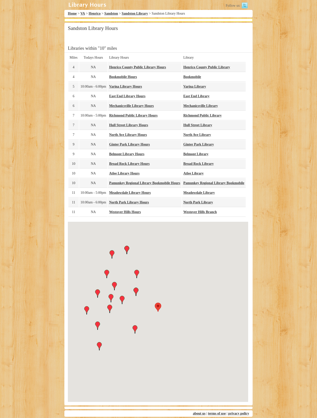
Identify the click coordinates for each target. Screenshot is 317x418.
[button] (158, 307)
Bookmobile (192, 77)
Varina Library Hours (125, 86)
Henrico (95, 13)
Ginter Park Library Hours (129, 144)
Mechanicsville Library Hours (131, 106)
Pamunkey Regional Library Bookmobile (213, 183)
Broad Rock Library (198, 164)
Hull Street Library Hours (128, 125)
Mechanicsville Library (200, 106)
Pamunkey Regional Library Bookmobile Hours (144, 183)
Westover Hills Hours (125, 212)
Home (72, 13)
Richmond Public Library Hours (133, 115)
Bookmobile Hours (123, 77)
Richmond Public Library (202, 115)
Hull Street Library (197, 125)
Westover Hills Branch (200, 212)
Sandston (111, 13)
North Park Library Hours (129, 202)
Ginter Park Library (198, 144)
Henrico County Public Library (206, 67)
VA (82, 13)
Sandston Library (135, 13)
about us (199, 413)
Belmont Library (196, 154)
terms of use (217, 413)
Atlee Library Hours (124, 173)
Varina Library (194, 86)
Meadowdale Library (199, 193)
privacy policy (238, 413)
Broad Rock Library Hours (129, 164)
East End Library (196, 96)
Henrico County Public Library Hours (137, 67)
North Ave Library (197, 135)
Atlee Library (193, 173)
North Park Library (198, 202)
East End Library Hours (127, 96)
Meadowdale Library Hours (130, 193)
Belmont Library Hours (126, 154)
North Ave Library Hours (128, 135)
